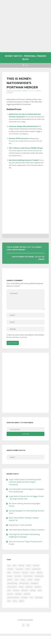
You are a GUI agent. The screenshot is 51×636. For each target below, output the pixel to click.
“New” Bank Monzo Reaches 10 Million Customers (26, 530)
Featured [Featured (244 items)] (25, 573)
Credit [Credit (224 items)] (27, 569)
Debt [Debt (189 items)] (9, 573)
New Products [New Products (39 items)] (12, 587)
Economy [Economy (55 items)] (16, 573)
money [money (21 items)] (37, 580)
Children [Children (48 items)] (10, 569)
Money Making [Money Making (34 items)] (12, 583)
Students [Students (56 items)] (24, 597)
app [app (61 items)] (9, 565)
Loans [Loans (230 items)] (23, 580)
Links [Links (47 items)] (16, 580)
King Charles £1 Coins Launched (20, 525)
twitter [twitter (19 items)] (21, 601)
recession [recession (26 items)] (24, 590)
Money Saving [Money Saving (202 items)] (24, 583)
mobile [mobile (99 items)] (30, 580)
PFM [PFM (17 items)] (9, 590)
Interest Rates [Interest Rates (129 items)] (28, 576)
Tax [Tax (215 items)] (31, 597)
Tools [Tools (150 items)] (14, 601)
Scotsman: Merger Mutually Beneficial (23, 126)
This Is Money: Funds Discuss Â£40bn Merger (26, 148)
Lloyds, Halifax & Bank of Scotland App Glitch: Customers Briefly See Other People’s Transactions (25, 482)
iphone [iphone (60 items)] (10, 580)
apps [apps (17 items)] (14, 565)
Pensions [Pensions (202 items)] (38, 587)
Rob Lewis (31, 91)
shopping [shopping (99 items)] (18, 594)
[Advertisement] (25, 26)
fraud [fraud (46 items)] (32, 573)
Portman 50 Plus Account (18, 138)
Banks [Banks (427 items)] (29, 565)
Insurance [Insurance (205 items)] (18, 576)
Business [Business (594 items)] (36, 565)
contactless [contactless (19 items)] (19, 569)
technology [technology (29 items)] (38, 597)
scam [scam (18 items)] (39, 590)
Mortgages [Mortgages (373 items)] (34, 583)
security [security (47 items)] (10, 594)
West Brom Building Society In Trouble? (24, 160)
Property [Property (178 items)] (16, 590)
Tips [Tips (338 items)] (9, 601)
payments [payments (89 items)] (29, 587)
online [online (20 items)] (21, 587)
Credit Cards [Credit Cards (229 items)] (36, 569)
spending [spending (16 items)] (27, 594)
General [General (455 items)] (39, 573)
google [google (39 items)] (10, 576)
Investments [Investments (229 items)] (39, 576)
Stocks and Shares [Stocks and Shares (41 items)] (13, 597)
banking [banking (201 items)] (21, 565)
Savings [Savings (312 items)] (32, 590)
